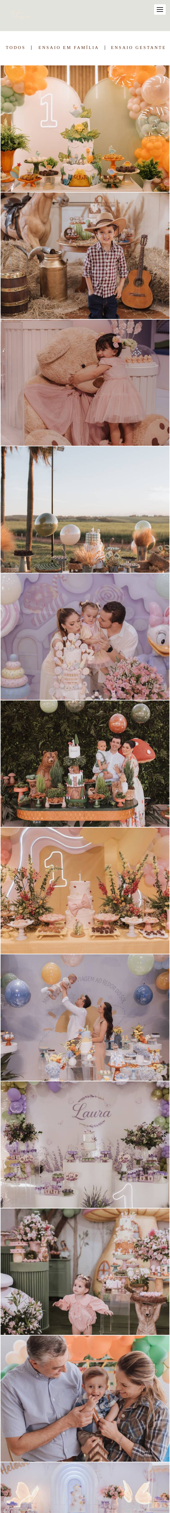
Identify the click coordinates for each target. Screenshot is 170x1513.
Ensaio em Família (68, 48)
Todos (15, 48)
